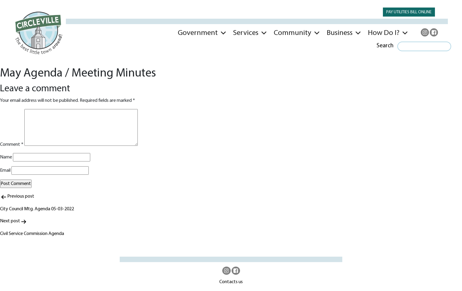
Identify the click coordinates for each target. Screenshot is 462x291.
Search (385, 46)
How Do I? (383, 33)
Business (340, 33)
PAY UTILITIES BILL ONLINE (409, 12)
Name (6, 157)
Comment (11, 144)
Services (245, 33)
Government (198, 33)
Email (5, 170)
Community (292, 33)
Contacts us (231, 282)
